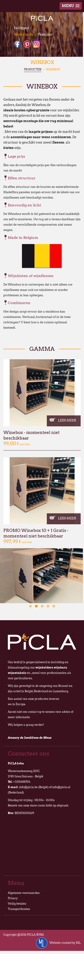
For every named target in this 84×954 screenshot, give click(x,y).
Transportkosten (19, 909)
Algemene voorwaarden (24, 893)
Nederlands (23, 34)
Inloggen (21, 28)
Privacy (13, 898)
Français (45, 34)
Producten (32, 69)
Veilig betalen (17, 903)
